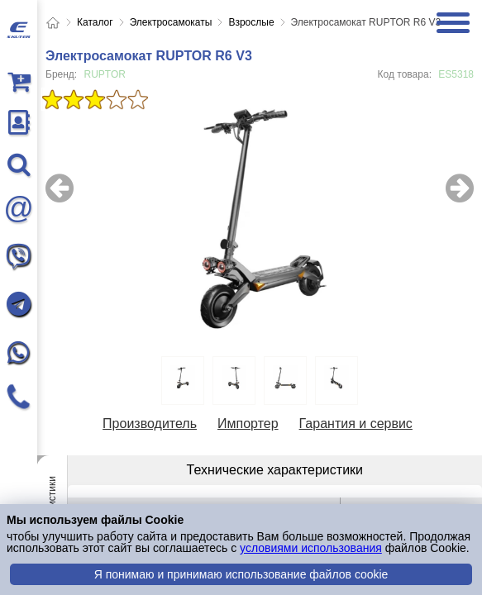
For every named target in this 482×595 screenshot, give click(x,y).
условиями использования (311, 548)
